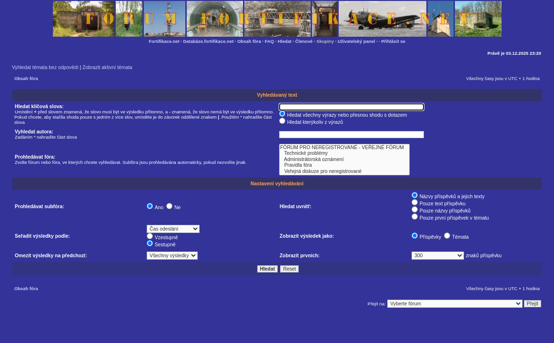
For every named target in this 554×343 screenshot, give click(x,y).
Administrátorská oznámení (344, 159)
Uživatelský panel (356, 41)
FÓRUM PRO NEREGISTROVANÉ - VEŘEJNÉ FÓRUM (344, 148)
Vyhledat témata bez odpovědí (45, 67)
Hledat (285, 41)
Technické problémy (344, 153)
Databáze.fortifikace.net (208, 41)
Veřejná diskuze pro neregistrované (344, 171)
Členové (304, 41)
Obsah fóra (249, 41)
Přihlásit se (393, 41)
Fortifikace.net (164, 41)
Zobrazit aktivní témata (107, 67)
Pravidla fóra (344, 165)
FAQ (269, 41)
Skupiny (325, 41)
